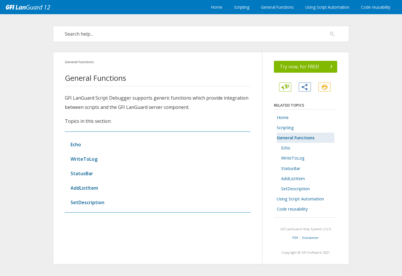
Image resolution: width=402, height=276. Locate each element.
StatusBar (82, 173)
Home (216, 7)
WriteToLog (84, 159)
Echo (76, 144)
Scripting (241, 7)
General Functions (277, 7)
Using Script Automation (327, 7)
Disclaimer (310, 237)
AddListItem (84, 188)
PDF (295, 237)
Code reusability (375, 7)
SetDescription (87, 202)
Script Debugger (113, 98)
